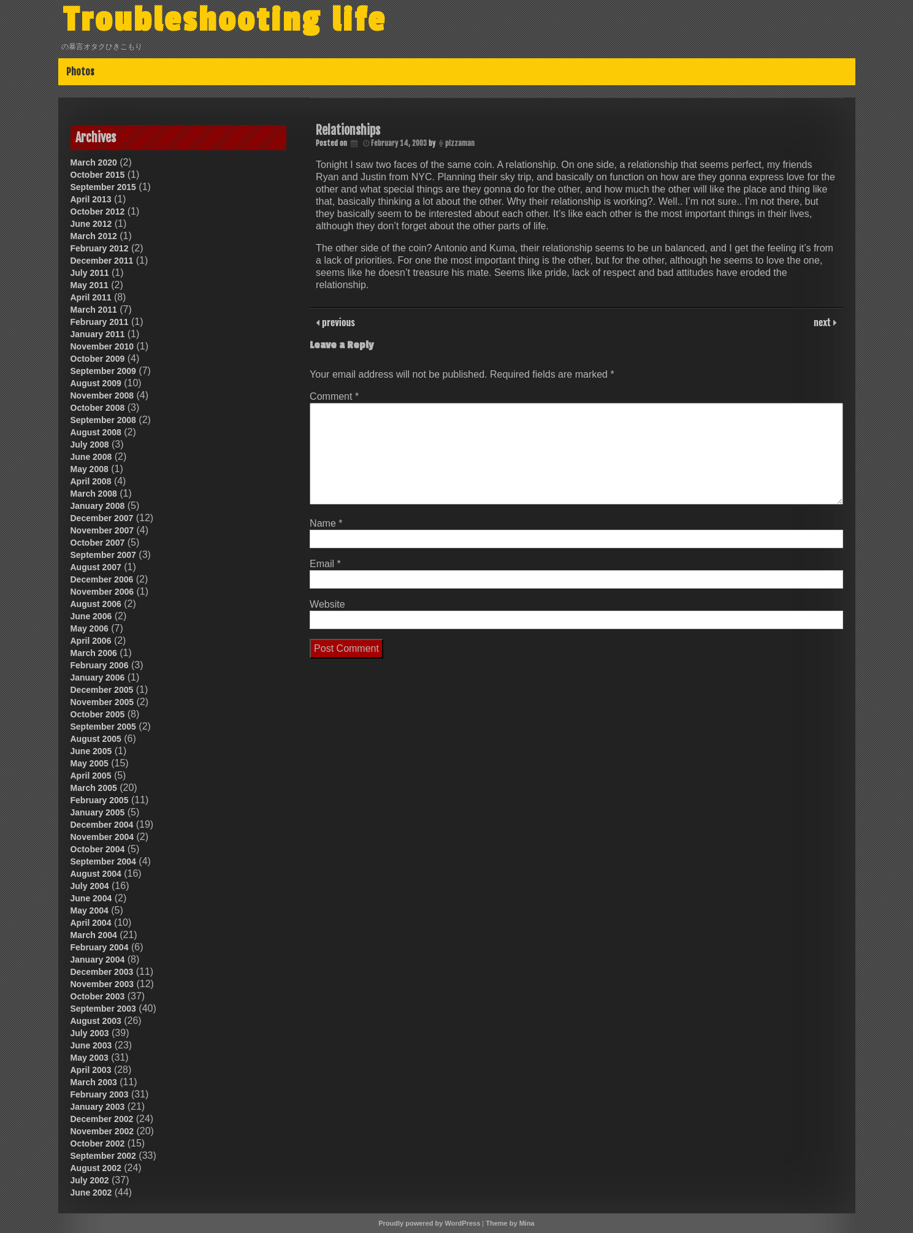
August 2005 (96, 739)
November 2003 (102, 984)
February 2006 (100, 665)
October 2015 (98, 175)
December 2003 (102, 972)
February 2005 (100, 800)
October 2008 (98, 408)
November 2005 (102, 702)
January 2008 (98, 506)
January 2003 (98, 1107)
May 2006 (90, 628)
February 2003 (100, 1094)
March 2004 (94, 935)
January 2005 (98, 812)
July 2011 (90, 273)
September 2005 (103, 726)
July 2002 (90, 1180)
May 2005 (90, 763)
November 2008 (102, 395)
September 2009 (103, 371)
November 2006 (102, 592)
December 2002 (102, 1119)
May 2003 (90, 1058)
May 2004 (90, 910)
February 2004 (100, 947)
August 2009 (96, 383)
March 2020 (94, 162)
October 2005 (98, 714)
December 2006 (102, 579)
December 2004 (102, 825)
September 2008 (103, 420)
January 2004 (98, 959)
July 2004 (90, 886)
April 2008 (91, 481)
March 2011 (94, 310)
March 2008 (94, 493)
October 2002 (98, 1143)
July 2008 (90, 444)
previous (337, 322)
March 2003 (94, 1082)
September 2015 (103, 187)
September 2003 (103, 1009)
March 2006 (94, 653)
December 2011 (102, 260)
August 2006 (96, 604)
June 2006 (91, 616)
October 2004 (98, 849)
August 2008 (96, 432)
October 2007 (98, 543)
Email (325, 564)
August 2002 (96, 1168)
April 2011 (91, 297)
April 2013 (91, 199)
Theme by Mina (510, 1223)
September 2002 (103, 1156)
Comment (334, 396)
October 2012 (98, 211)
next (823, 322)
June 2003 (91, 1045)
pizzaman (460, 143)
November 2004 (102, 837)
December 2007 (102, 518)
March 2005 (94, 788)
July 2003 (90, 1033)
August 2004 (96, 874)
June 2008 (91, 457)
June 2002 (91, 1192)
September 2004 (103, 861)
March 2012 (94, 236)
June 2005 (91, 751)
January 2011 (98, 334)
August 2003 (96, 1021)
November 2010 (102, 346)
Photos (80, 72)
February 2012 (100, 248)
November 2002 (102, 1131)
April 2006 (91, 641)
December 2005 (102, 690)
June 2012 (91, 224)
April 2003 (91, 1070)
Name (326, 523)
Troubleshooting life (225, 20)
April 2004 (91, 923)
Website (327, 604)
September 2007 (103, 555)
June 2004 (91, 898)
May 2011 (90, 285)
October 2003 (98, 996)
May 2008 (90, 469)
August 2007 (96, 567)
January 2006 (98, 677)
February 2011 (100, 322)
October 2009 (98, 359)
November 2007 (102, 530)
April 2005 (91, 776)
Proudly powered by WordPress (429, 1223)
